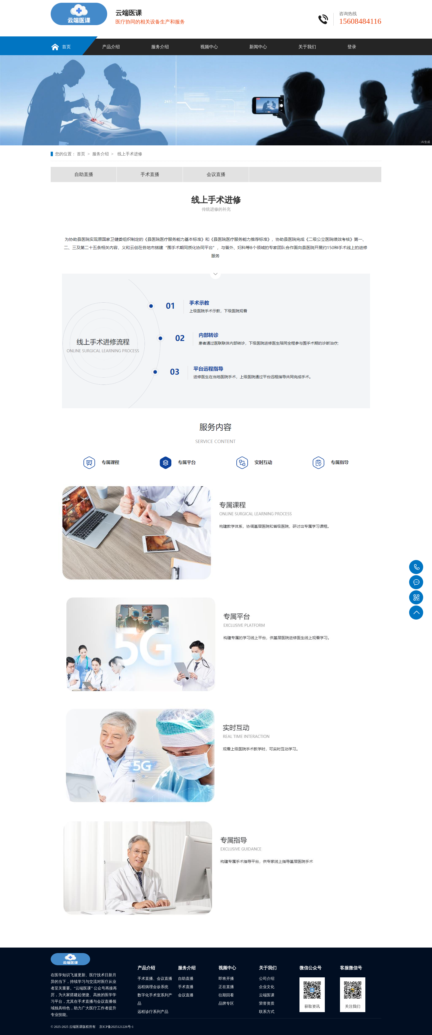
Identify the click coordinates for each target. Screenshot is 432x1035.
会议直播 (216, 174)
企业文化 (266, 987)
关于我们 (307, 46)
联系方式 (266, 1012)
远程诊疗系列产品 (152, 1012)
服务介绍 (160, 46)
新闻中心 (258, 46)
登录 (351, 46)
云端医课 (266, 995)
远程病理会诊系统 (152, 987)
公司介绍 (266, 979)
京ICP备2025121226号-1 (116, 1027)
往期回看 (226, 995)
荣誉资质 (266, 1003)
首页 (66, 46)
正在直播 (226, 987)
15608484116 (416, 567)
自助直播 (83, 174)
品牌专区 (226, 1003)
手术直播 (150, 174)
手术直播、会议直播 (154, 979)
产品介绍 (111, 46)
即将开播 (226, 979)
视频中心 (209, 46)
